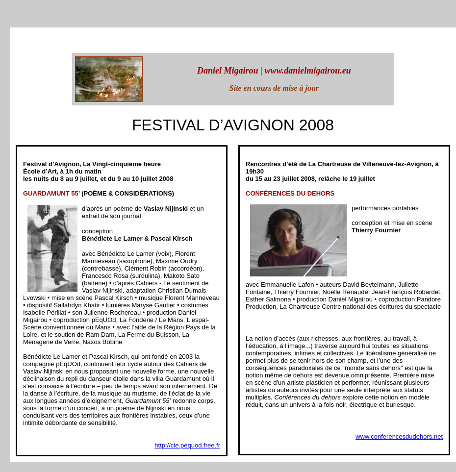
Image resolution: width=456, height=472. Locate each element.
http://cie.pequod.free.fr (187, 445)
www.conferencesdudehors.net (399, 436)
